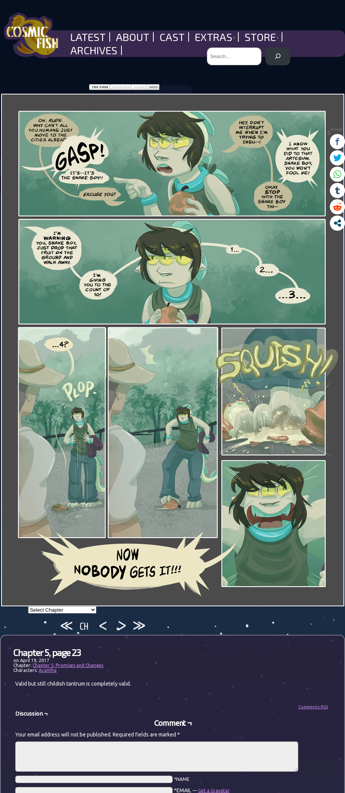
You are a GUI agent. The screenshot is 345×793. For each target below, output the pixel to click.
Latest (88, 37)
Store (261, 37)
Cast (171, 37)
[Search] (277, 56)
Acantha (48, 670)
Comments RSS (313, 707)
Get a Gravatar (214, 790)
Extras (215, 37)
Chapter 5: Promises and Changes (68, 665)
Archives (93, 50)
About (132, 37)
